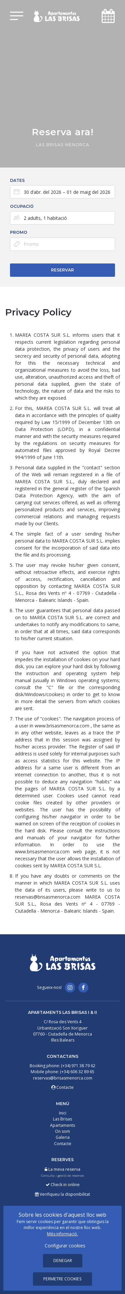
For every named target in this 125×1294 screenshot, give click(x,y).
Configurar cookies (65, 1245)
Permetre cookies (62, 1279)
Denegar (62, 1260)
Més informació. (62, 1234)
